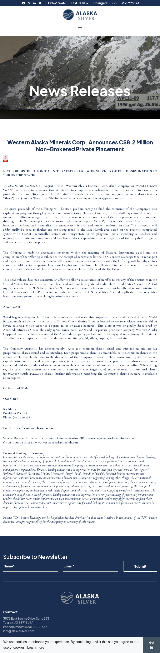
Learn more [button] (35, 647)
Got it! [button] (151, 645)
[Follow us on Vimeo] (40, 3)
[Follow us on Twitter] (29, 3)
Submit (140, 566)
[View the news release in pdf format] (5, 161)
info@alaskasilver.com (18, 631)
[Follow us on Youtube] (23, 3)
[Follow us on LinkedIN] (34, 3)
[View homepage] (80, 14)
